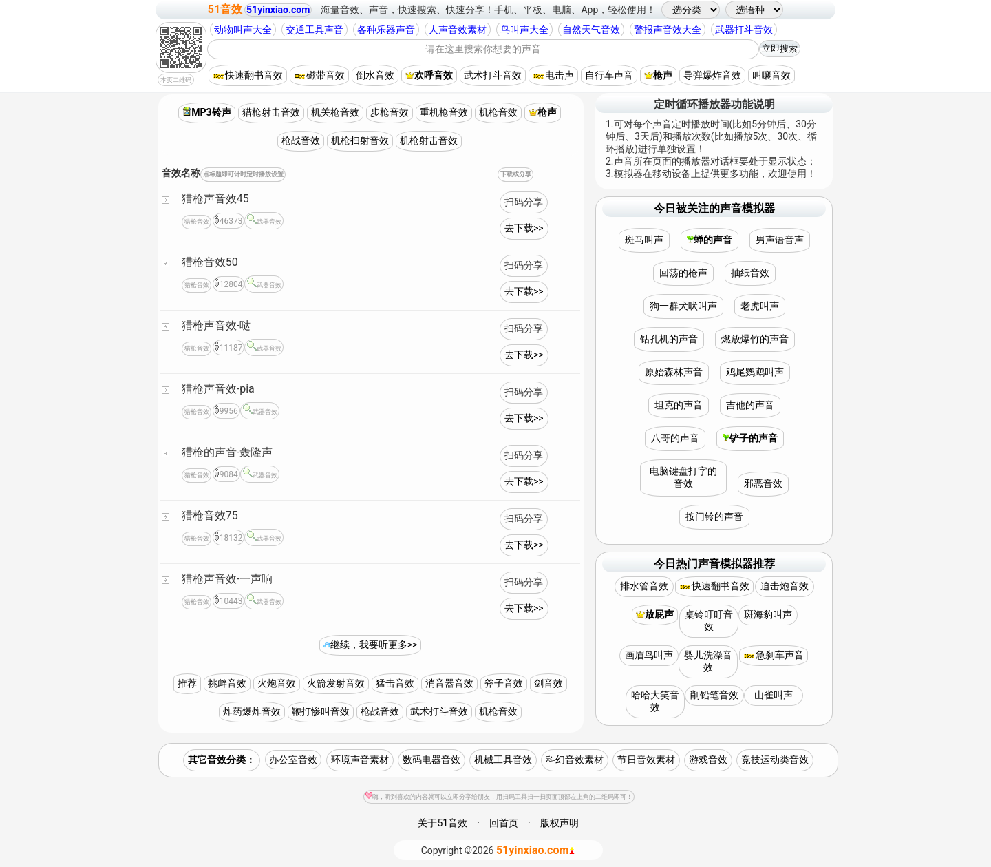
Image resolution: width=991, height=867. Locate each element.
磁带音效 (319, 75)
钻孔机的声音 (669, 338)
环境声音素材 (360, 759)
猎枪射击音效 (271, 112)
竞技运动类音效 (775, 759)
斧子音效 (503, 683)
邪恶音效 (763, 483)
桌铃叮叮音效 (709, 620)
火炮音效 (276, 683)
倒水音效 (375, 75)
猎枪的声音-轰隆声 (227, 452)
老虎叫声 (759, 305)
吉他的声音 (750, 404)
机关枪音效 (335, 112)
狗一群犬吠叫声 (683, 305)
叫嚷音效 (771, 75)
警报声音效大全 (667, 29)
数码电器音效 (431, 759)
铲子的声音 (750, 437)
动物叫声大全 (243, 29)
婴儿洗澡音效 (708, 661)
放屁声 (655, 614)
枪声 (658, 75)
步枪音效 (389, 112)
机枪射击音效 (429, 140)
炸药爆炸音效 (252, 711)
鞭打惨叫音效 (321, 711)
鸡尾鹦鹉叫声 (755, 371)
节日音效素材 (646, 759)
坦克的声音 (678, 404)
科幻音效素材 (575, 759)
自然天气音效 (591, 29)
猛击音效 (395, 683)
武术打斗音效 (493, 75)
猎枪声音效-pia (218, 388)
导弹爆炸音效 (712, 75)
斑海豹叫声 (768, 614)
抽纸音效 (750, 272)
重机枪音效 (444, 112)
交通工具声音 (314, 29)
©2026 (498, 850)
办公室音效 (293, 759)
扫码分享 (523, 201)
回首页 (503, 822)
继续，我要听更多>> (370, 644)
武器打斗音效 (744, 29)
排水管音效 (644, 586)
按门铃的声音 (714, 516)
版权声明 (559, 822)
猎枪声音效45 (215, 198)
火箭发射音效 (336, 683)
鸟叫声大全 (524, 29)
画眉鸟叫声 (649, 654)
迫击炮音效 (784, 586)
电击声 (553, 75)
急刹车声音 (773, 654)
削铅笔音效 (714, 694)
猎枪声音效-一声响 (227, 578)
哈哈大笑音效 (655, 701)
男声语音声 (780, 239)
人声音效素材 (458, 29)
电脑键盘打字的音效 (683, 477)
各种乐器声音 (386, 29)
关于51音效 (442, 822)
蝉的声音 (709, 239)
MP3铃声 (206, 112)
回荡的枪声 (683, 272)
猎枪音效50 (210, 262)
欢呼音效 (429, 75)
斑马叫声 (644, 239)
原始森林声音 (674, 371)
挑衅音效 (227, 683)
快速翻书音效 (248, 75)
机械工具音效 (503, 759)
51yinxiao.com (278, 9)
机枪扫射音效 (360, 140)
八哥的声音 (675, 437)
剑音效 (548, 683)
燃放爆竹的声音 (755, 338)
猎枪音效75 (210, 515)
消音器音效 (449, 683)
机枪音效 (498, 112)
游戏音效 (708, 759)
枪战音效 (300, 140)
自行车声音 (609, 75)
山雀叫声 (773, 694)
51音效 (225, 9)
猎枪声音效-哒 (216, 325)
